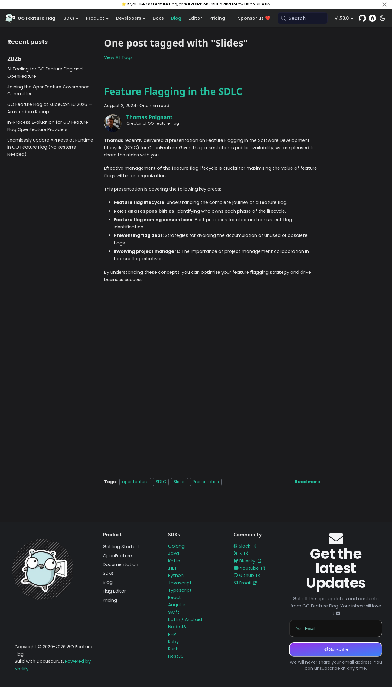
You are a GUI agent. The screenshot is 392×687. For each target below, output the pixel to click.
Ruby (173, 642)
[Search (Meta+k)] (303, 18)
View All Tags (118, 57)
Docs (158, 18)
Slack (245, 546)
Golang (176, 546)
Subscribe (336, 649)
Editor (195, 18)
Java (173, 553)
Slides (179, 482)
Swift (173, 612)
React (174, 597)
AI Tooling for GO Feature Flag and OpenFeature (45, 72)
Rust (173, 649)
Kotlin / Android (185, 620)
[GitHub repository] (362, 18)
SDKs (108, 573)
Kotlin (174, 561)
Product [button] (95, 18)
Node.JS (177, 627)
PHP (172, 634)
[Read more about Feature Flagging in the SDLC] (307, 482)
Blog (176, 18)
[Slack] (372, 18)
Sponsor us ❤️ (254, 18)
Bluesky (263, 4)
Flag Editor (114, 591)
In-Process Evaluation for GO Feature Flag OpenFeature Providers (47, 125)
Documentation (120, 564)
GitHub (215, 4)
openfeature (135, 482)
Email (245, 583)
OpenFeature (117, 556)
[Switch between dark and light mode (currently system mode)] (382, 18)
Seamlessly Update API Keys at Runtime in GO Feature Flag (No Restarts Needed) (50, 147)
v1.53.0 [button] (342, 18)
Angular (176, 605)
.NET (172, 568)
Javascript (180, 583)
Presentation (206, 482)
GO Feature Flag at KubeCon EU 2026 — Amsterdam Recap (49, 108)
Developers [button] (128, 18)
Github (247, 575)
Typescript (180, 590)
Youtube (249, 568)
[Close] (384, 4)
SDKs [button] (69, 18)
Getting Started (121, 547)
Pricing (217, 18)
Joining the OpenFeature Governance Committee (48, 90)
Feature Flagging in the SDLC (173, 91)
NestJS (176, 656)
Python (176, 575)
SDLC (161, 482)
